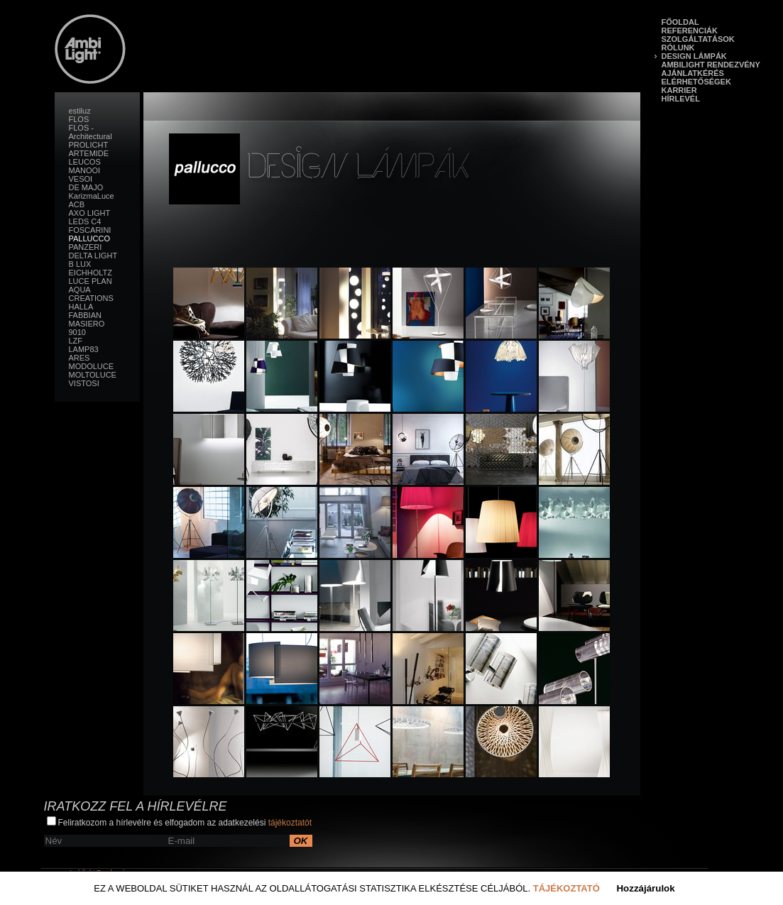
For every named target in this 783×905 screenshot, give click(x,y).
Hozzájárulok (645, 888)
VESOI (81, 179)
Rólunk (678, 47)
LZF (76, 340)
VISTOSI (84, 383)
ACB (77, 204)
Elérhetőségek (696, 81)
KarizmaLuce (91, 196)
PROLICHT (89, 145)
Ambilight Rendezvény (711, 64)
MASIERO (87, 323)
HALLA (81, 306)
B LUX (80, 264)
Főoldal (680, 22)
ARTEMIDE (89, 153)
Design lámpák (694, 56)
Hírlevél (681, 98)
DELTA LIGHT (93, 255)
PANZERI (85, 247)
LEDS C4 (85, 221)
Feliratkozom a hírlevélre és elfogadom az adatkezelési (179, 822)
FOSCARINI (90, 230)
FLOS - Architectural (90, 132)
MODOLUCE (91, 366)
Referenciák (690, 30)
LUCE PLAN (90, 281)
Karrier (679, 90)
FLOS (79, 119)
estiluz (80, 110)
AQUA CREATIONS (91, 293)
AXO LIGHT (90, 213)
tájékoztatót (290, 823)
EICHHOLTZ (91, 272)
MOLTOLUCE (92, 375)
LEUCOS (85, 162)
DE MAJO (86, 187)
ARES (79, 357)
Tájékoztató (566, 888)
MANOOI (85, 170)
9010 (77, 332)
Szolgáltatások (698, 39)
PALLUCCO (89, 238)
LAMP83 (84, 349)
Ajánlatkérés (693, 73)
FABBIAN (85, 315)
